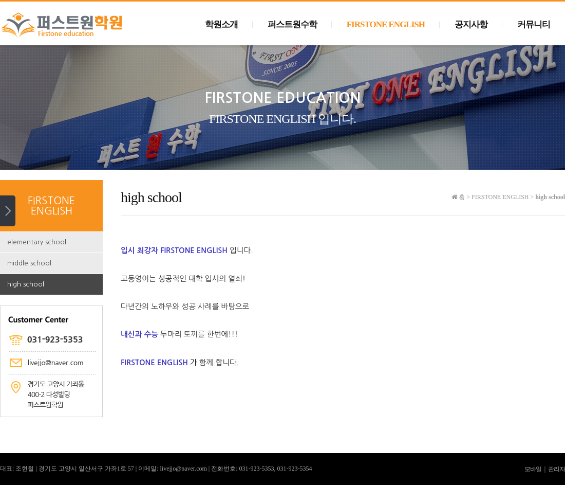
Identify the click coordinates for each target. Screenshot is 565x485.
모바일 (532, 469)
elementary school (36, 242)
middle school (29, 263)
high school (25, 284)
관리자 (556, 469)
